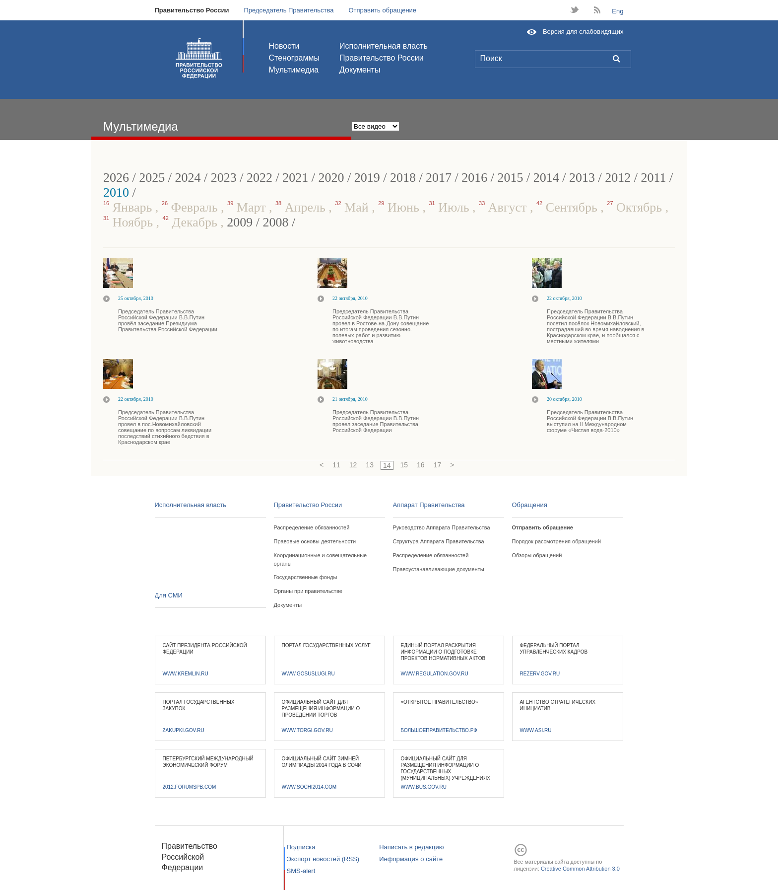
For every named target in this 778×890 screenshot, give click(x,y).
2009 (240, 222)
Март (248, 207)
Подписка (301, 847)
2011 (653, 177)
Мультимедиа (294, 70)
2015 (510, 177)
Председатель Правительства (288, 10)
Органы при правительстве (308, 591)
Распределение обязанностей (312, 527)
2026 (116, 177)
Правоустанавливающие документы (438, 569)
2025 (152, 177)
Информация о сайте (411, 859)
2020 (331, 177)
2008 (276, 222)
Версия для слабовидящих (583, 31)
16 (421, 465)
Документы (359, 70)
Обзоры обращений (537, 555)
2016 (474, 177)
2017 (439, 177)
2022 (259, 177)
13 (370, 465)
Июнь (400, 207)
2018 (403, 177)
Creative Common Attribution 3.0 (580, 869)
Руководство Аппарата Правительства (441, 527)
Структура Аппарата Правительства (438, 541)
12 (353, 465)
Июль (450, 207)
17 (438, 465)
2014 (546, 177)
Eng (617, 11)
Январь (129, 207)
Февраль (191, 207)
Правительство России (192, 10)
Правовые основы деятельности (315, 541)
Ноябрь (129, 222)
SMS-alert (301, 871)
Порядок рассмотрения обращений (556, 541)
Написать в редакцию (411, 847)
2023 (224, 177)
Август (504, 207)
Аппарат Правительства (429, 505)
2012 (618, 177)
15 (404, 465)
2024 (187, 177)
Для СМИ (169, 595)
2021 (295, 177)
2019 (367, 177)
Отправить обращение (382, 10)
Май (353, 207)
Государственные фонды (305, 577)
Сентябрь (568, 207)
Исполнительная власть (383, 46)
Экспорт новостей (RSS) (323, 859)
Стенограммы (294, 58)
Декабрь (192, 222)
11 (336, 465)
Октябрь (636, 207)
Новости (284, 46)
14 (387, 465)
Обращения (529, 505)
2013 (582, 177)
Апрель (301, 207)
